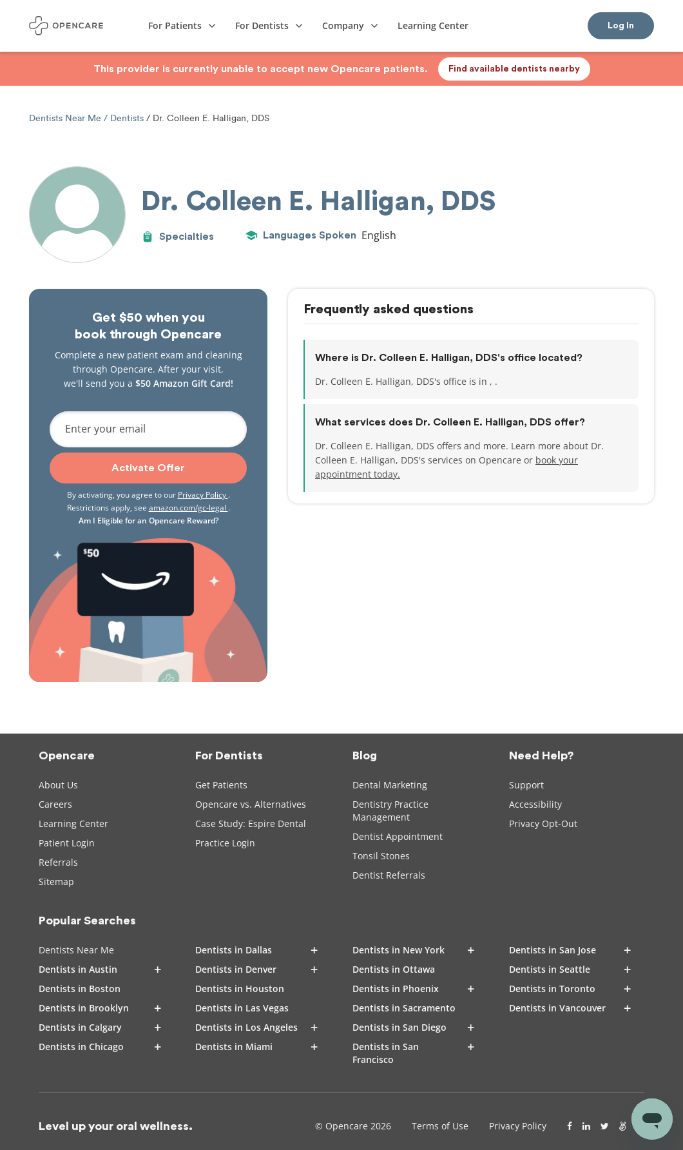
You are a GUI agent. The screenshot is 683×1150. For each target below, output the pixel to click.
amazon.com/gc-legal (188, 507)
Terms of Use (440, 1126)
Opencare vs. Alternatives (250, 804)
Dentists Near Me (66, 118)
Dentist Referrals (388, 875)
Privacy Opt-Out (543, 823)
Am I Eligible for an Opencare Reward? (148, 520)
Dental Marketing (389, 785)
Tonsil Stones (381, 856)
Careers (55, 804)
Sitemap (56, 881)
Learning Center (73, 823)
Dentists (127, 118)
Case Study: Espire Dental (250, 823)
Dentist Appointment (397, 836)
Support (526, 785)
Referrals (58, 862)
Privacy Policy (203, 494)
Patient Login (67, 843)
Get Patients (221, 785)
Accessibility (535, 804)
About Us (58, 785)
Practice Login (225, 843)
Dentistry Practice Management (390, 810)
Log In (621, 25)
